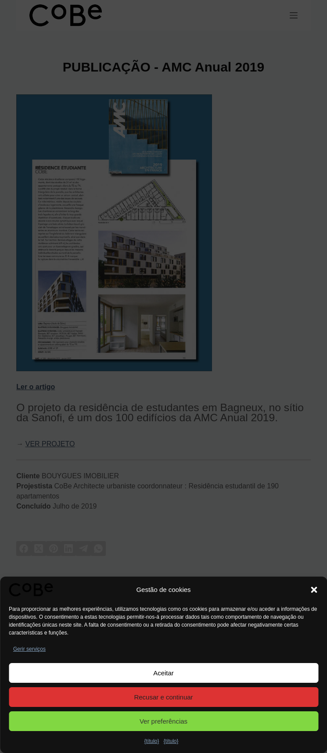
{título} (151, 741)
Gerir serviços (29, 649)
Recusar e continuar (163, 697)
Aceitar (163, 673)
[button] (313, 589)
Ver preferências (163, 721)
